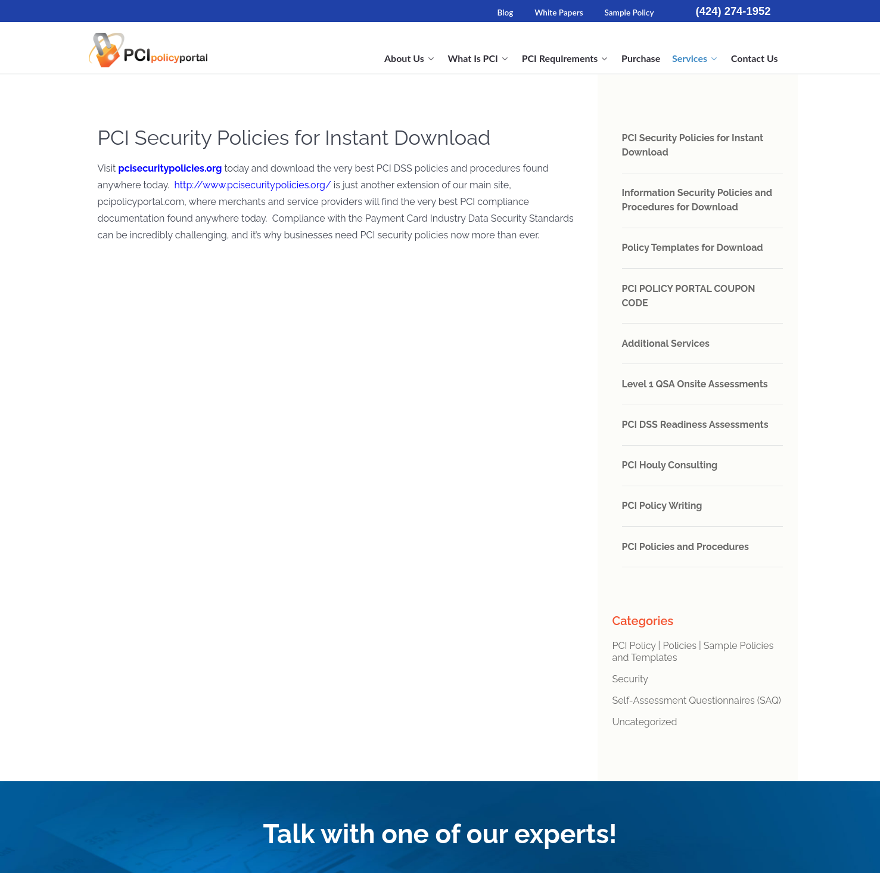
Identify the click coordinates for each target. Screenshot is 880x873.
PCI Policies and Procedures (686, 546)
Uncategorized (644, 722)
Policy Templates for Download (692, 247)
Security (630, 679)
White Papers (558, 12)
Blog (505, 12)
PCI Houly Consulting (670, 465)
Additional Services (666, 343)
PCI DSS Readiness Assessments (695, 424)
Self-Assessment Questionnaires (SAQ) (696, 700)
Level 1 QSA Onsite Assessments (695, 384)
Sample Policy (629, 12)
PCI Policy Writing (662, 505)
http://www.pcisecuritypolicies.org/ (252, 185)
